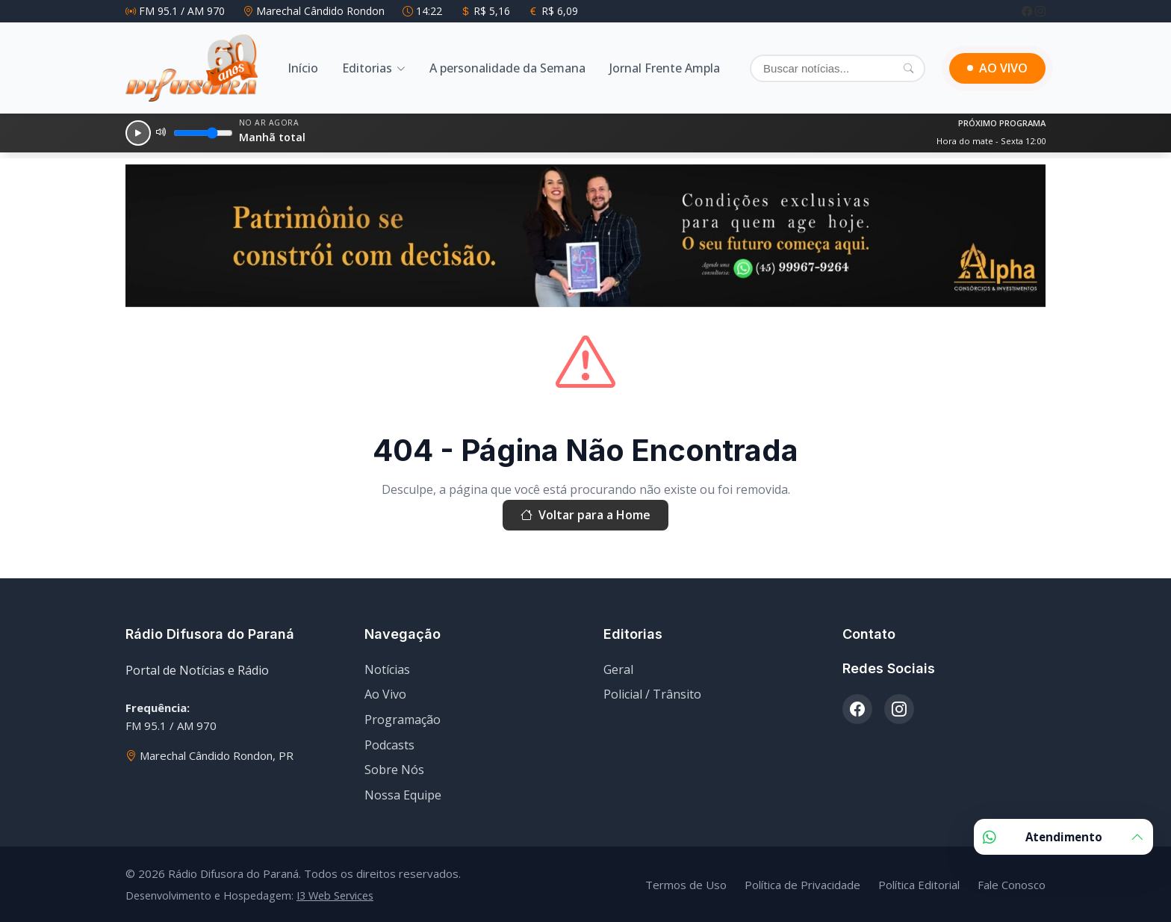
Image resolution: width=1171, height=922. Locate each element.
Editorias (367, 68)
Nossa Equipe (402, 795)
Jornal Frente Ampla (664, 68)
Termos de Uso (686, 884)
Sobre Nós (394, 769)
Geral (618, 669)
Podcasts (389, 745)
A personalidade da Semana (507, 68)
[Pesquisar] (908, 68)
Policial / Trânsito (652, 694)
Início (303, 68)
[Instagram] (1040, 11)
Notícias (387, 669)
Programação (402, 719)
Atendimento (1063, 837)
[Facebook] (1028, 11)
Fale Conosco (1012, 884)
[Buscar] (837, 68)
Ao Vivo (385, 694)
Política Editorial (919, 884)
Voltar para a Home (585, 515)
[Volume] (203, 133)
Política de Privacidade (802, 884)
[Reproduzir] (138, 133)
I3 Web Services (334, 895)
